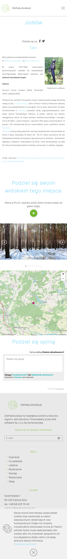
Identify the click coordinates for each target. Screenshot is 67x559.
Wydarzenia (15, 469)
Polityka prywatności (25, 544)
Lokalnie (13, 465)
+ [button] (63, 274)
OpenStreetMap (52, 334)
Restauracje (15, 477)
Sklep (12, 481)
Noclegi (13, 473)
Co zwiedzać (15, 461)
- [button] (63, 279)
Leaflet (41, 334)
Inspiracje (14, 457)
